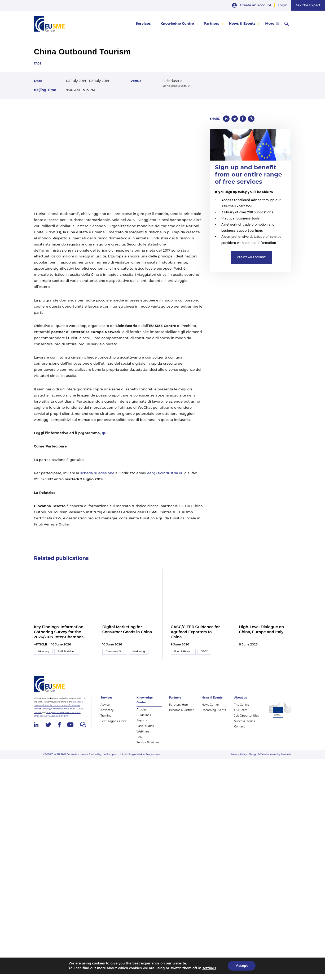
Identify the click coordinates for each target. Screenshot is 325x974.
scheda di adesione (97, 473)
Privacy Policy (239, 754)
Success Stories (244, 721)
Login (283, 5)
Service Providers (148, 742)
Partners (211, 23)
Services (143, 23)
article (40, 644)
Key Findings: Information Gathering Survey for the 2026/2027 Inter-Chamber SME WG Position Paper (59, 632)
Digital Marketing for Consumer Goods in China (127, 629)
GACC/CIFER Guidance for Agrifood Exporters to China (195, 631)
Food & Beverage (184, 651)
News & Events (242, 23)
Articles (142, 709)
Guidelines (144, 715)
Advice (104, 704)
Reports (142, 720)
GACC (204, 651)
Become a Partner (181, 710)
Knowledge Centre (177, 23)
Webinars (143, 731)
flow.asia (286, 754)
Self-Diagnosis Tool (113, 721)
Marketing (139, 651)
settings (209, 968)
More (269, 23)
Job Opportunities (246, 715)
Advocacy (43, 651)
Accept (242, 965)
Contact (239, 726)
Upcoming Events (214, 710)
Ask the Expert (307, 5)
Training (106, 715)
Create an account (255, 5)
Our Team (240, 710)
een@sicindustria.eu (165, 473)
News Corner (210, 704)
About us (240, 697)
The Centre (241, 704)
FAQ (139, 737)
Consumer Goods (116, 651)
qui (105, 433)
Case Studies (145, 726)
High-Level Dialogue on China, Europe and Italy (261, 629)
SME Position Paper (68, 651)
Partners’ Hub (178, 704)
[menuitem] (145, 24)
